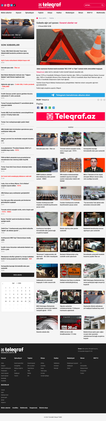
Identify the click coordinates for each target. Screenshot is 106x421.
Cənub (3, 390)
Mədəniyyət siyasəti (72, 363)
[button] (14, 37)
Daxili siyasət (4, 375)
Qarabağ (3, 378)
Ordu (2, 363)
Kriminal (56, 365)
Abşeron (3, 402)
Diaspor (3, 365)
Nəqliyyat (16, 373)
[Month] (15, 283)
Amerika (43, 365)
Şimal (2, 400)
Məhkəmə (56, 363)
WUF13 (89, 13)
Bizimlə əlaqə (43, 408)
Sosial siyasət (31, 363)
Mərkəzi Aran (4, 395)
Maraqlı (56, 368)
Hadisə (59, 13)
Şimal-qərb (4, 397)
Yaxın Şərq (44, 370)
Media (29, 373)
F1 (81, 363)
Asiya (42, 368)
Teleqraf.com (40, 72)
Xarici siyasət (4, 373)
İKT (15, 370)
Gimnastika (83, 365)
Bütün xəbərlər (6, 13)
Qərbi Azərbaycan (6, 368)
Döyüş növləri (84, 368)
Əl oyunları (83, 370)
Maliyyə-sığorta (18, 368)
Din (28, 375)
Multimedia (101, 13)
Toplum (40, 13)
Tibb (28, 370)
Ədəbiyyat (70, 365)
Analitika (3, 380)
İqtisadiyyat (29, 13)
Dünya (50, 13)
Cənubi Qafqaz (45, 375)
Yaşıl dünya (30, 368)
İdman (80, 13)
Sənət (68, 368)
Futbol (82, 373)
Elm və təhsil (30, 365)
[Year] (21, 283)
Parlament (4, 370)
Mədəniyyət (70, 13)
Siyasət (18, 13)
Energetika (17, 365)
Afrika (42, 363)
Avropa (43, 373)
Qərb (2, 392)
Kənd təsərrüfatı (18, 363)
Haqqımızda (33, 408)
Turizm (16, 375)
